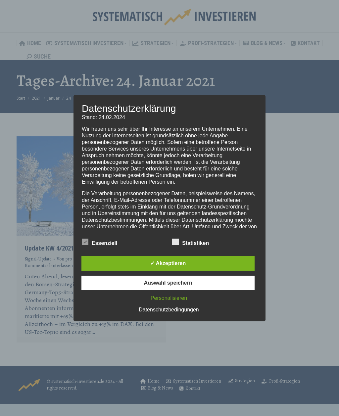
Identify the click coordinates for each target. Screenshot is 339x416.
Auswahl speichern (168, 283)
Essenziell (99, 242)
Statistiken (190, 242)
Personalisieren (169, 298)
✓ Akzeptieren (168, 263)
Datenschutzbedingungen (169, 309)
